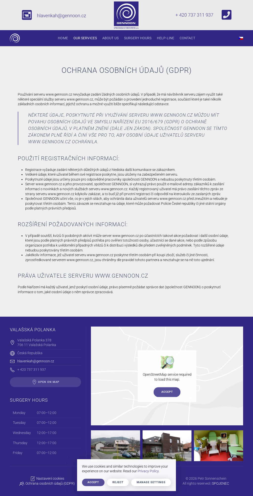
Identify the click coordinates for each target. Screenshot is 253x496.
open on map (45, 382)
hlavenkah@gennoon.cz (35, 361)
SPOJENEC (220, 483)
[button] (115, 445)
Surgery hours (137, 38)
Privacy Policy (148, 471)
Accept (167, 391)
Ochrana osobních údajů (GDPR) (46, 483)
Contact (187, 38)
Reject (118, 482)
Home (63, 38)
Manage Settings (151, 482)
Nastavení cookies (47, 478)
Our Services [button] (85, 38)
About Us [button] (110, 38)
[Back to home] (15, 38)
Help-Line (165, 38)
